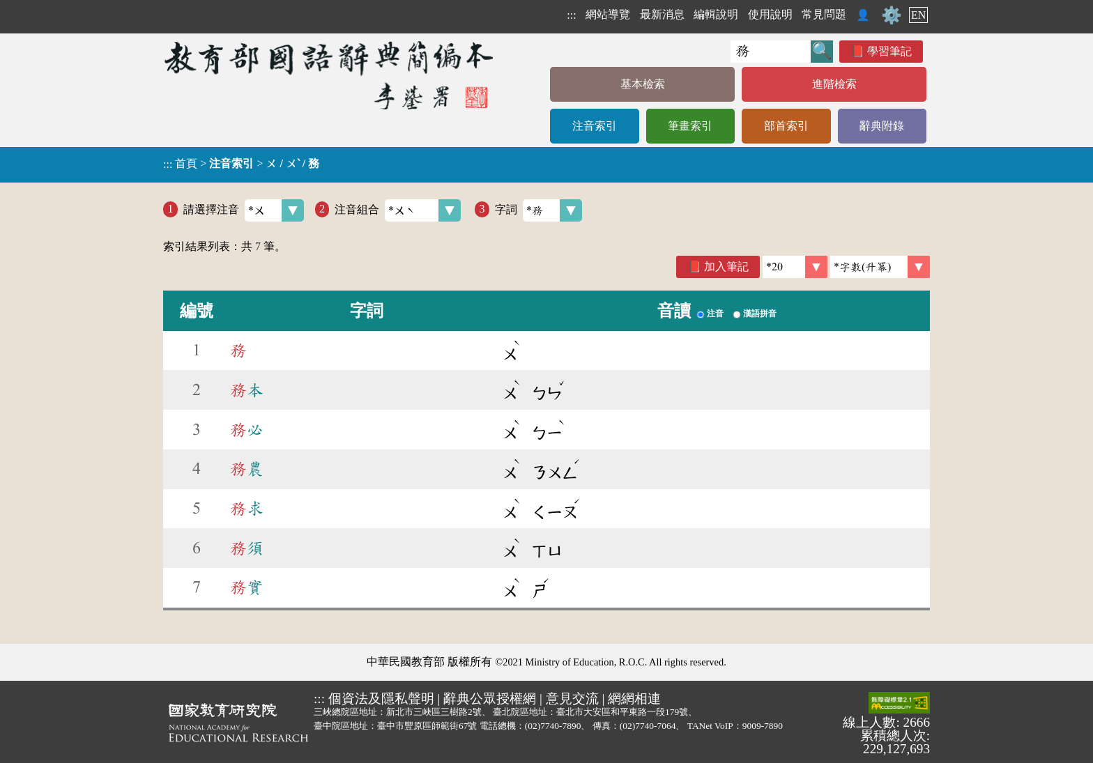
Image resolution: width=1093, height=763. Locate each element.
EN (918, 15)
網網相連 (634, 698)
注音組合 (398, 210)
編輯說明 (716, 14)
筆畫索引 (690, 126)
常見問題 (824, 14)
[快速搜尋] (771, 51)
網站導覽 (608, 14)
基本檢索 (642, 84)
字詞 (538, 210)
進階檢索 (834, 84)
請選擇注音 (243, 210)
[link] (880, 267)
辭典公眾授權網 (489, 698)
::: (571, 15)
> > (241, 163)
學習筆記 (889, 51)
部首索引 (786, 126)
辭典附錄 (881, 126)
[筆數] (795, 267)
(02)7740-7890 (553, 725)
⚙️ (891, 15)
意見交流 (572, 698)
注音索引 (594, 126)
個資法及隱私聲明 (381, 698)
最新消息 (662, 14)
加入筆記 (726, 266)
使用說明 (770, 14)
